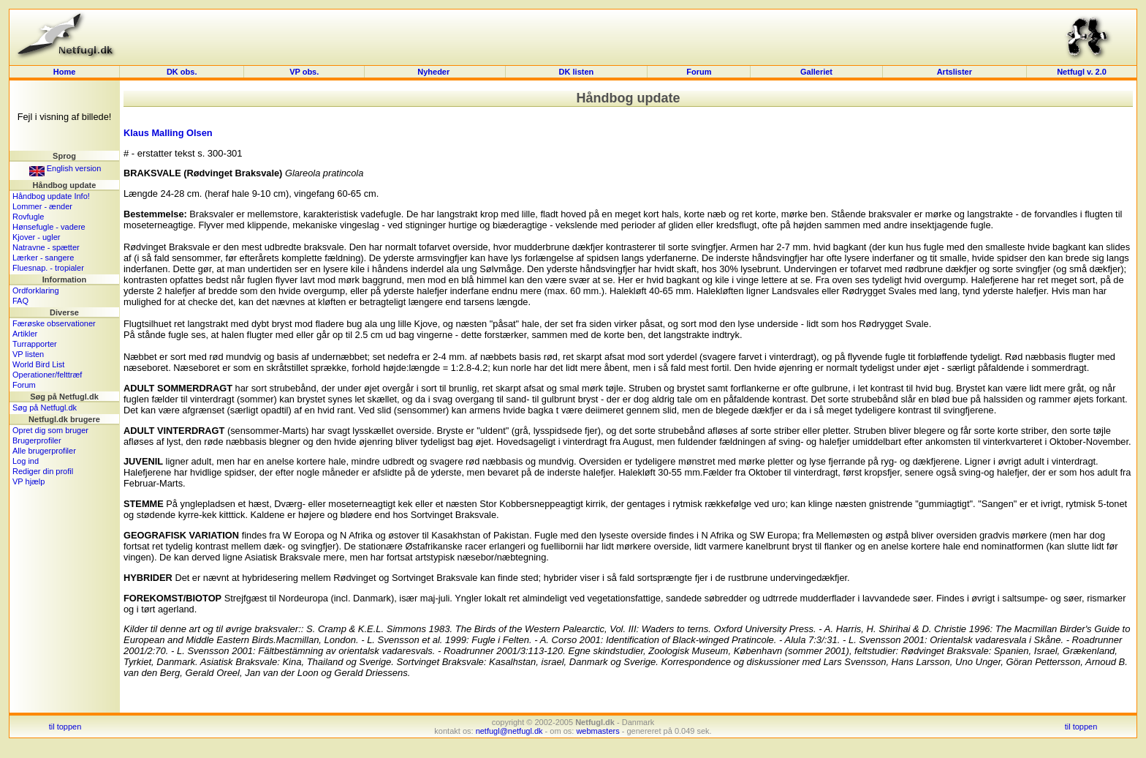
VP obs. (304, 71)
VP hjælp (28, 481)
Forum (698, 71)
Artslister (954, 71)
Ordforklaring (35, 290)
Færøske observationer (54, 323)
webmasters (597, 731)
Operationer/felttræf (47, 374)
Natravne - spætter (46, 247)
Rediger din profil (42, 471)
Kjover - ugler (36, 237)
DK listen (576, 71)
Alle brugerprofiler (44, 450)
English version (65, 168)
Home (64, 71)
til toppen (65, 726)
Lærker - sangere (43, 257)
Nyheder (434, 71)
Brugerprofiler (36, 440)
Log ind (25, 461)
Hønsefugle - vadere (49, 226)
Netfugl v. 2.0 (1082, 71)
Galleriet (816, 71)
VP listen (28, 354)
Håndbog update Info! (51, 196)
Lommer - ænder (42, 206)
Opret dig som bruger (50, 430)
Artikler (24, 333)
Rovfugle (28, 216)
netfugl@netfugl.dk (509, 731)
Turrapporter (34, 343)
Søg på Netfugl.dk (44, 407)
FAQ (20, 300)
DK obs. (182, 71)
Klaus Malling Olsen (168, 132)
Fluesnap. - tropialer (48, 267)
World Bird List (38, 364)
